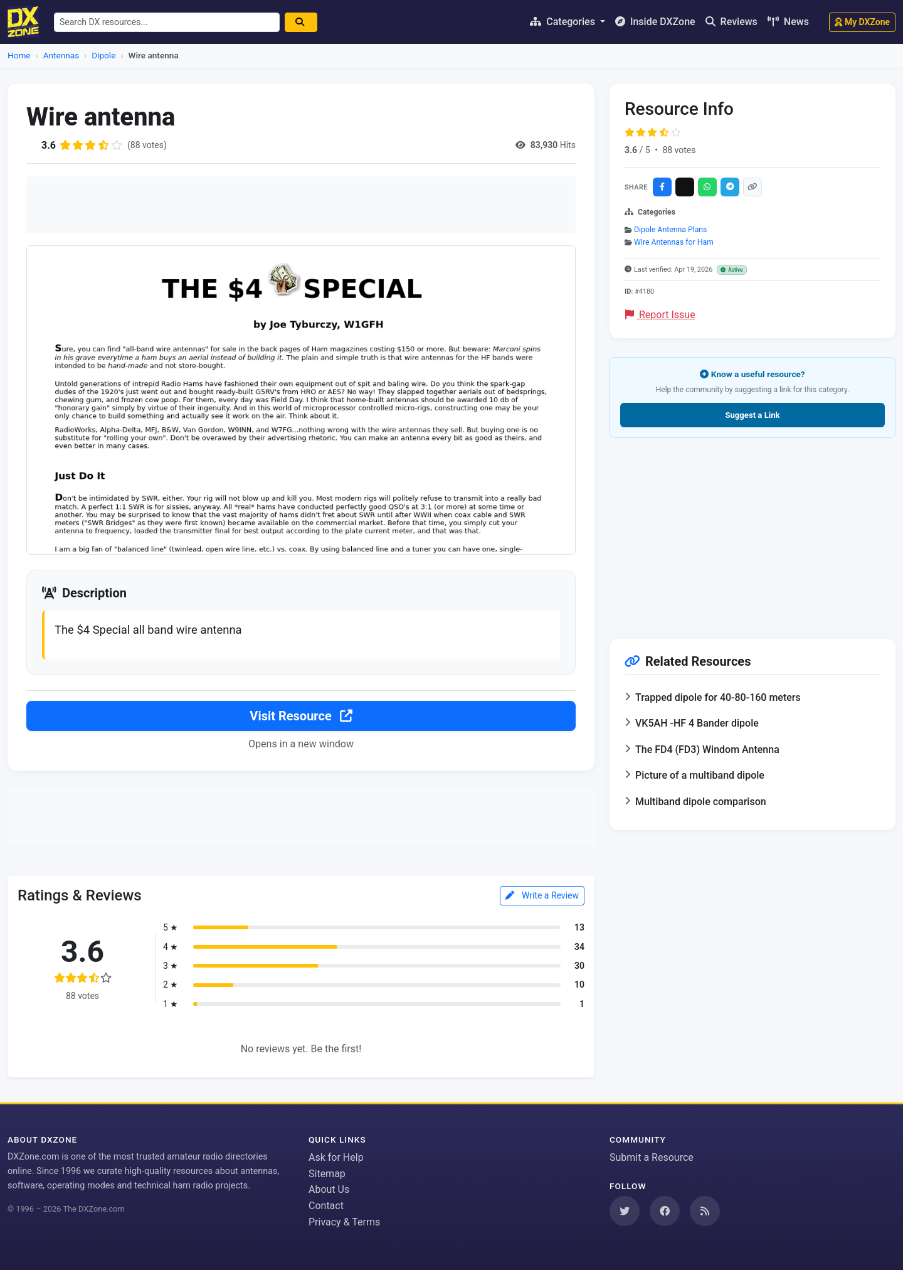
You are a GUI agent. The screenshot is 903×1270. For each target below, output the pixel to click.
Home (19, 55)
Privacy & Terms (344, 1222)
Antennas (61, 55)
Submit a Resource (652, 1157)
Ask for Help (336, 1157)
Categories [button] (564, 22)
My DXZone (862, 22)
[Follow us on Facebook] (665, 1211)
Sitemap (327, 1174)
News (788, 22)
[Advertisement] (301, 204)
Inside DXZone (655, 22)
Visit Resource (301, 715)
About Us (329, 1189)
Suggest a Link (752, 415)
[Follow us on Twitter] (625, 1211)
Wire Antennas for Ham (674, 242)
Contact (326, 1206)
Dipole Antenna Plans (670, 229)
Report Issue (660, 315)
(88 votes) (147, 145)
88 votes (678, 150)
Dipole (103, 55)
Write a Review (542, 895)
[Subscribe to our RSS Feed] (705, 1211)
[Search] (301, 22)
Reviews (731, 22)
